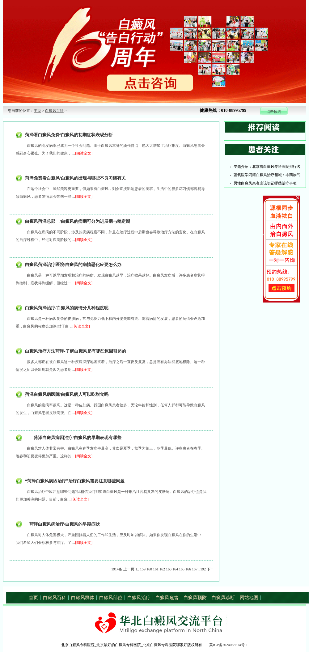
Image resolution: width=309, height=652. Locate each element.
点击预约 (273, 111)
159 (143, 569)
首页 (33, 597)
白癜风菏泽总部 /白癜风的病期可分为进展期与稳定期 (77, 221)
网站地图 (249, 597)
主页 (37, 110)
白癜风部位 (110, 597)
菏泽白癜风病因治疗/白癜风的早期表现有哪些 (73, 437)
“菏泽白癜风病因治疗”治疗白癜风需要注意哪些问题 (75, 481)
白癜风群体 (82, 597)
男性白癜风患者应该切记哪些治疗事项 (265, 183)
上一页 (128, 569)
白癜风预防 (195, 597)
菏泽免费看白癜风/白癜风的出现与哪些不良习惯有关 (75, 178)
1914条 (116, 569)
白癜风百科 (54, 110)
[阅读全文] (83, 153)
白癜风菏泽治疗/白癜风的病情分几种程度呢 (66, 308)
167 (194, 569)
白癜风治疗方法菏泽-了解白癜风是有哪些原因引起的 (75, 351)
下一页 (212, 569)
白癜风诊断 (223, 597)
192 (203, 569)
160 (149, 569)
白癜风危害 (167, 597)
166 (188, 569)
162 (162, 569)
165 (181, 569)
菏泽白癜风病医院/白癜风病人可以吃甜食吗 (66, 394)
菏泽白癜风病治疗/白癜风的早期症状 (62, 524)
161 (156, 569)
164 (175, 569)
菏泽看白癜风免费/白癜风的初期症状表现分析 (69, 135)
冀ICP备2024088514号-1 (228, 645)
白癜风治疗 (138, 597)
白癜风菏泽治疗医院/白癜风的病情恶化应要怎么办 (73, 264)
